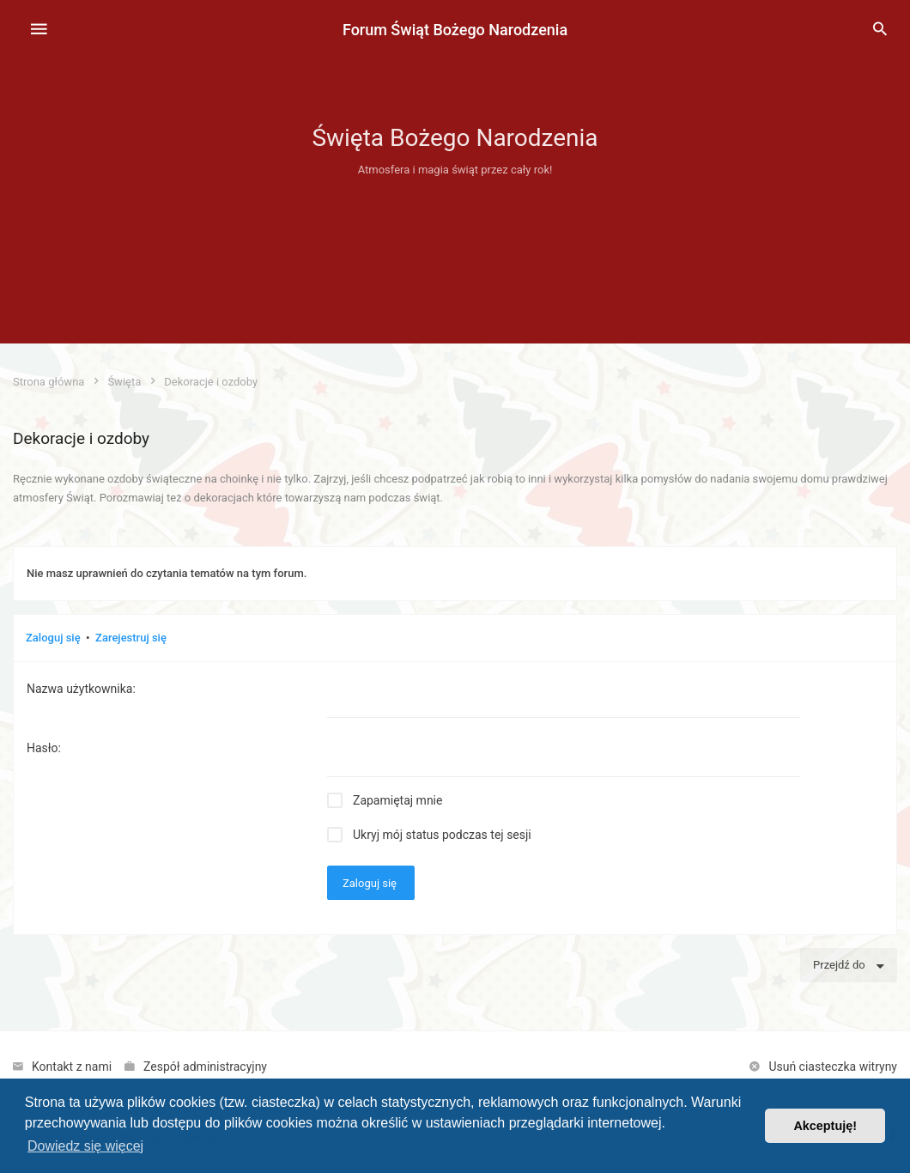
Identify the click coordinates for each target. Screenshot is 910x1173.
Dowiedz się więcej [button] (85, 1146)
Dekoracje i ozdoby (81, 438)
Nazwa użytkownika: (81, 689)
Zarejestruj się (131, 637)
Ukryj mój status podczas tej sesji (442, 835)
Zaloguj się (53, 637)
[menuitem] (880, 30)
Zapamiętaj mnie (397, 800)
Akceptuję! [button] (825, 1126)
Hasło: (44, 748)
